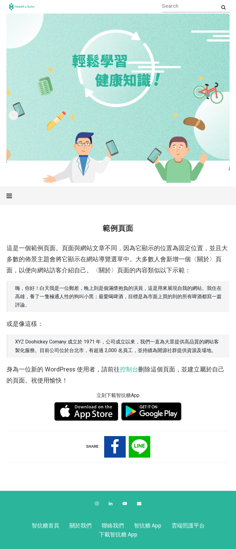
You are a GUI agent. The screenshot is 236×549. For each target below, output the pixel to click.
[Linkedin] (110, 503)
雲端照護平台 (188, 525)
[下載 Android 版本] (151, 411)
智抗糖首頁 (45, 525)
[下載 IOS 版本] (86, 411)
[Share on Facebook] (115, 447)
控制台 (129, 369)
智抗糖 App (147, 525)
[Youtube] (125, 503)
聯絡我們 (113, 525)
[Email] (139, 503)
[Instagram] (97, 503)
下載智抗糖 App (118, 534)
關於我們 (80, 525)
